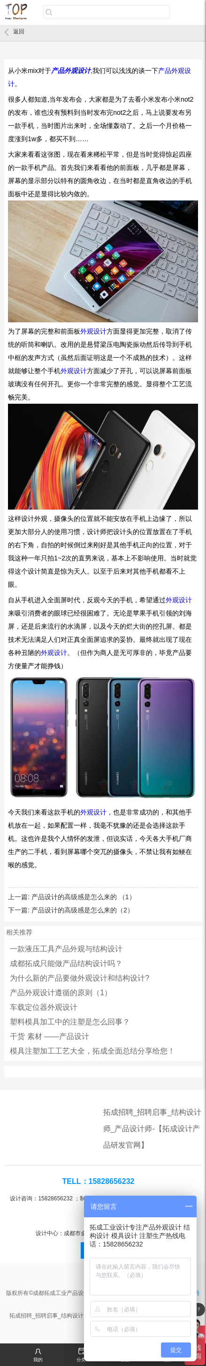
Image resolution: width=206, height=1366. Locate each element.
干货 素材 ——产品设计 (49, 1036)
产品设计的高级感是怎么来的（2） (82, 910)
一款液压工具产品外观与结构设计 (66, 949)
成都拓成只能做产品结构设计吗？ (66, 963)
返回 (14, 32)
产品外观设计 (71, 70)
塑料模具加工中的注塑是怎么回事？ (70, 1022)
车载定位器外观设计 (43, 1007)
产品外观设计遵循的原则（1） (61, 993)
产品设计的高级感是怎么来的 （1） (83, 897)
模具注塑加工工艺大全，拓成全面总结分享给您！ (92, 1051)
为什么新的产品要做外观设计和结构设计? (79, 978)
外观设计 (93, 331)
